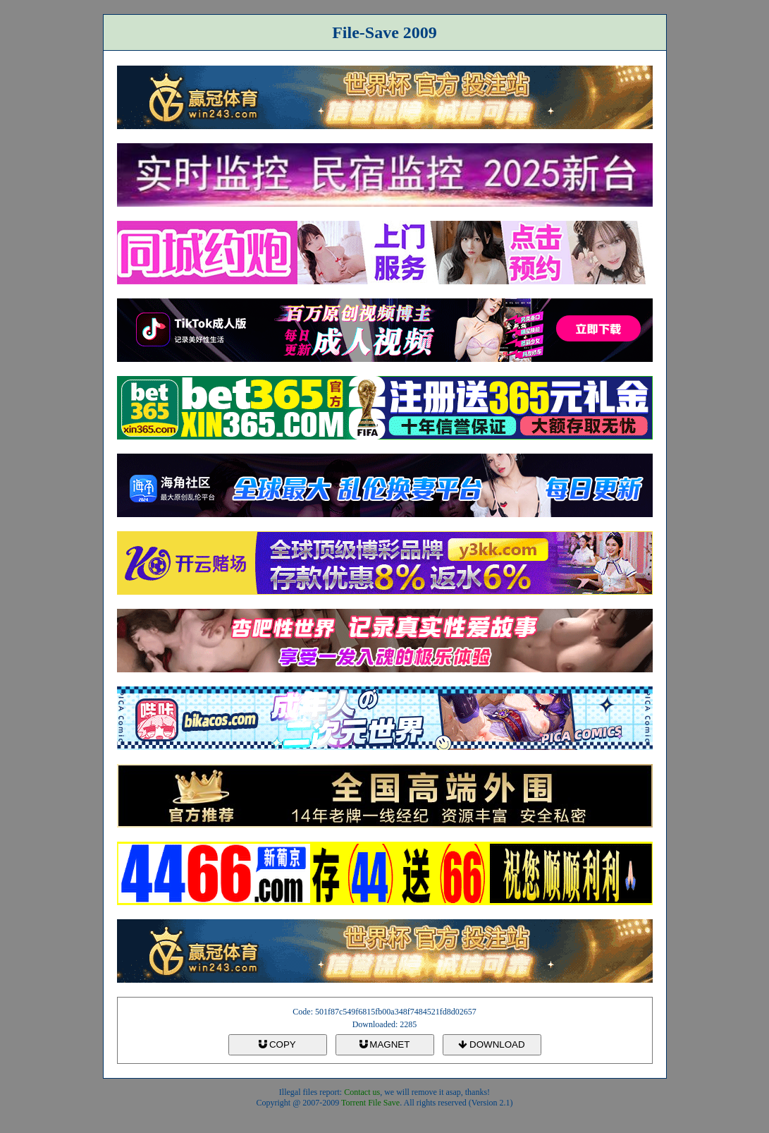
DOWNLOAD (491, 1044)
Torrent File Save (370, 1103)
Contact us (362, 1092)
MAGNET (384, 1044)
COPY (277, 1044)
